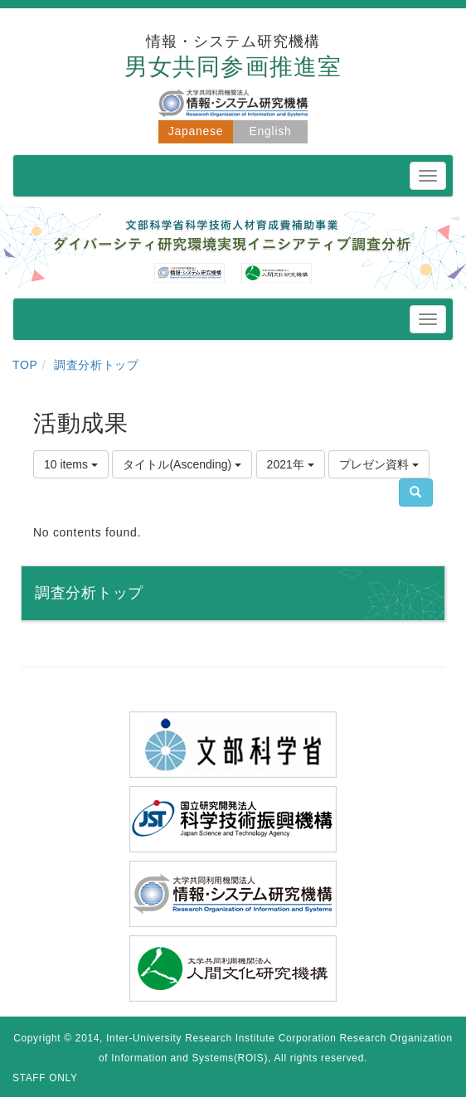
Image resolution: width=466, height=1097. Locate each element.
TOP (25, 364)
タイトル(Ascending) (182, 464)
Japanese (195, 131)
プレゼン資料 (379, 464)
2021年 (290, 464)
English (271, 131)
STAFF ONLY (45, 1078)
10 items (71, 464)
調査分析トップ (96, 364)
